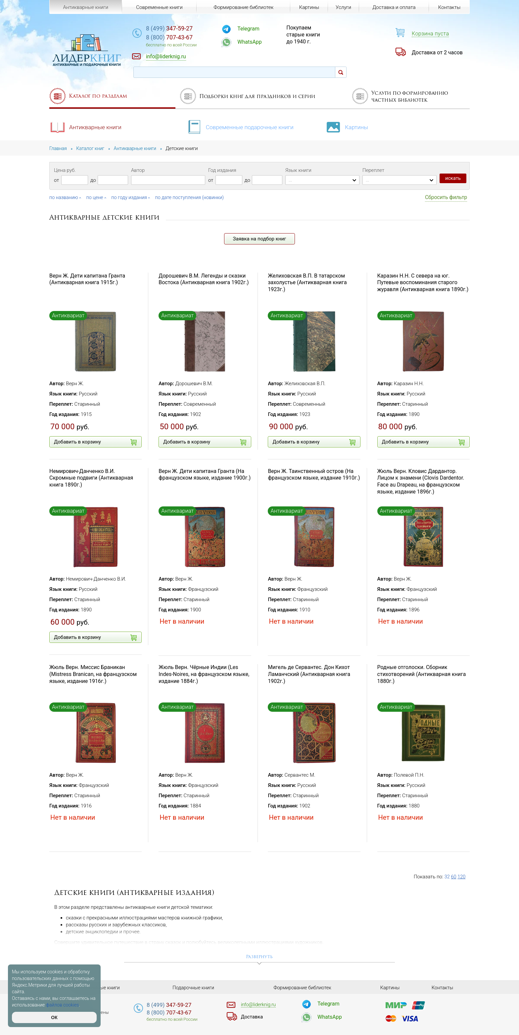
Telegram (257, 29)
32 (447, 877)
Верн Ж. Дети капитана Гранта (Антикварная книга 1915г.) (87, 278)
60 (454, 877)
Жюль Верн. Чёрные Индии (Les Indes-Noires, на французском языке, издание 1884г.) (204, 674)
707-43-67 (181, 37)
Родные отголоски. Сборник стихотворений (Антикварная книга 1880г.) (421, 674)
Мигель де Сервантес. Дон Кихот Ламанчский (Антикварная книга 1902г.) (309, 674)
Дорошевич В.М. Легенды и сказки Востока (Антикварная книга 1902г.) (204, 278)
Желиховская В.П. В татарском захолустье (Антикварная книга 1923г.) (307, 282)
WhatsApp (258, 42)
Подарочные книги (193, 987)
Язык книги (298, 170)
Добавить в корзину (95, 442)
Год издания (222, 170)
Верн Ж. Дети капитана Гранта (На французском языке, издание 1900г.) (205, 474)
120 (462, 877)
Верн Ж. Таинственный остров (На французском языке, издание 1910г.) (314, 474)
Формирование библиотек (243, 7)
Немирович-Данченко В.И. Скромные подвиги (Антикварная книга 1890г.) (91, 478)
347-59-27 (181, 28)
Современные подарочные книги (241, 126)
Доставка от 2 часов (437, 52)
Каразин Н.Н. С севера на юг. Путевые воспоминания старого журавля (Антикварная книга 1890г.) (423, 282)
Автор (138, 170)
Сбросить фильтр (446, 197)
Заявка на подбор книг (259, 238)
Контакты (449, 7)
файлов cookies (62, 1005)
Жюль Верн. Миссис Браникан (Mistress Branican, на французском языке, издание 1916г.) (93, 674)
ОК (54, 1017)
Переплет (373, 170)
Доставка (252, 1016)
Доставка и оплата (393, 7)
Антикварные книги (86, 126)
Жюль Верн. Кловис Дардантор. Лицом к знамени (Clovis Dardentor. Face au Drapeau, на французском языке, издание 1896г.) (420, 481)
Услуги (343, 7)
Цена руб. (65, 170)
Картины (350, 126)
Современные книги (159, 7)
